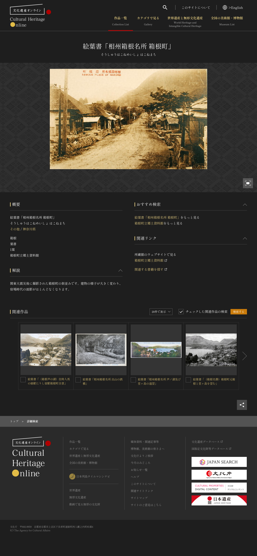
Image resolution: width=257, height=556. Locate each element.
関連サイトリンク (142, 491)
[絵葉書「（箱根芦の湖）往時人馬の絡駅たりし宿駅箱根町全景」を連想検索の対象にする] (23, 379)
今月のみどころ (140, 463)
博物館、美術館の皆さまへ (147, 449)
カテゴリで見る (148, 21)
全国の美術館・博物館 (227, 21)
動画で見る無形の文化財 (84, 504)
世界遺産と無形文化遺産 (185, 21)
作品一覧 (120, 21)
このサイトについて (196, 7)
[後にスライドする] (243, 356)
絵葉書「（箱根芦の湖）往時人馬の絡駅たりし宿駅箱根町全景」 (49, 381)
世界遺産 (75, 490)
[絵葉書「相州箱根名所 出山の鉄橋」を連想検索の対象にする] (78, 379)
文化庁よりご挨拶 (142, 456)
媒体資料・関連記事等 (145, 442)
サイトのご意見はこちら (146, 505)
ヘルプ (135, 477)
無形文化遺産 (77, 497)
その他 (15, 229)
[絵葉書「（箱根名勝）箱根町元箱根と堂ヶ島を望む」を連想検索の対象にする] (188, 379)
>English (233, 7)
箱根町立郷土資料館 (149, 223)
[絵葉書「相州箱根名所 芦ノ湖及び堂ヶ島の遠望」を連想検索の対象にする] (133, 379)
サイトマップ (139, 498)
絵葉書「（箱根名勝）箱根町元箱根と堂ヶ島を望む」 (214, 381)
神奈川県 (29, 229)
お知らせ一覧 (139, 470)
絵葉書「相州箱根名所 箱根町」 (157, 217)
